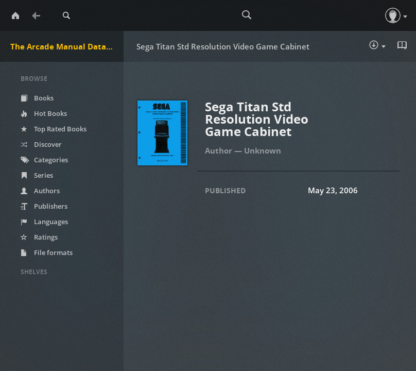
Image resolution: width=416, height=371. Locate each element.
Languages (44, 221)
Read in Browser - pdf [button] (403, 45)
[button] (392, 15)
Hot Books (44, 113)
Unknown (262, 150)
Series (37, 175)
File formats (47, 252)
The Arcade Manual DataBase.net (67, 46)
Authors (40, 190)
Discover (41, 144)
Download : (377, 46)
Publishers (44, 206)
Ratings (39, 237)
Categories (44, 159)
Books (37, 98)
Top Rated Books (53, 128)
